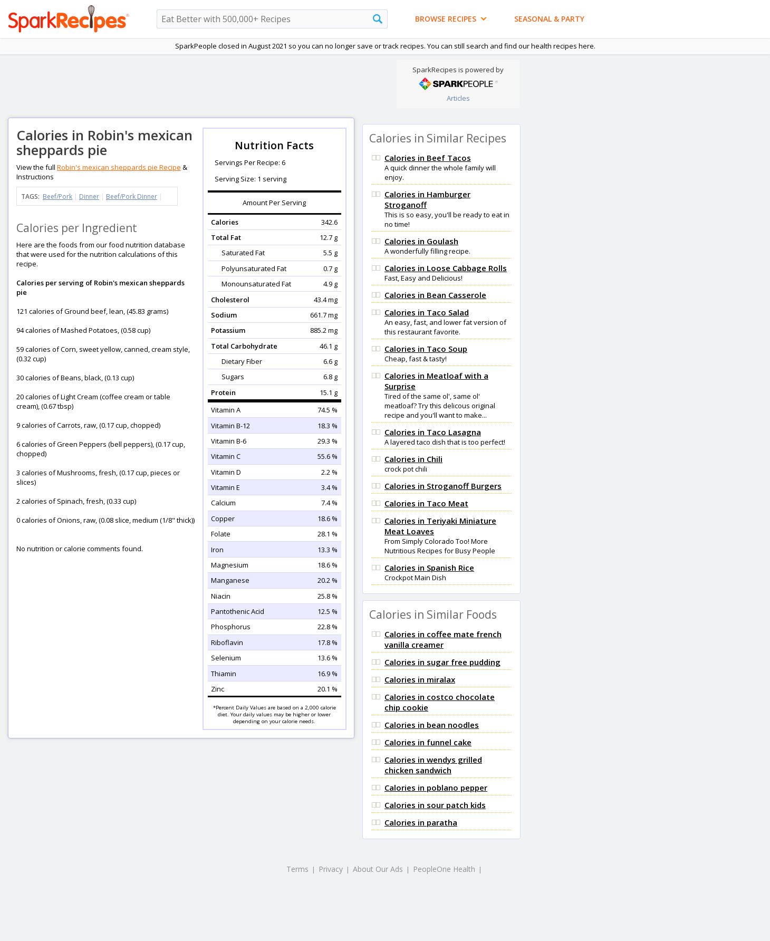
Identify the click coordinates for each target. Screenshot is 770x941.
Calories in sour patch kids (435, 805)
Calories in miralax (419, 679)
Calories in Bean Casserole (435, 295)
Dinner (89, 196)
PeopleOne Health (444, 869)
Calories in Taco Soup (425, 348)
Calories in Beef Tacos (427, 157)
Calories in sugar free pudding (442, 662)
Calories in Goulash (421, 241)
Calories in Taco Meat (426, 503)
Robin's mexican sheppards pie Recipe (119, 167)
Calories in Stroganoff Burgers (443, 486)
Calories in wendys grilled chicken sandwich (433, 764)
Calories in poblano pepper (435, 787)
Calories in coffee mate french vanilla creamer (443, 639)
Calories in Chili (413, 459)
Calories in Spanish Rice (429, 567)
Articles (458, 98)
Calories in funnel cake (427, 742)
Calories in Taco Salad (426, 312)
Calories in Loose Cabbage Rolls (445, 268)
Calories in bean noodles (431, 724)
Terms (297, 869)
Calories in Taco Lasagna (432, 432)
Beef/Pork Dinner (131, 196)
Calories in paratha (420, 822)
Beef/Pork (57, 196)
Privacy (331, 869)
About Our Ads (378, 869)
